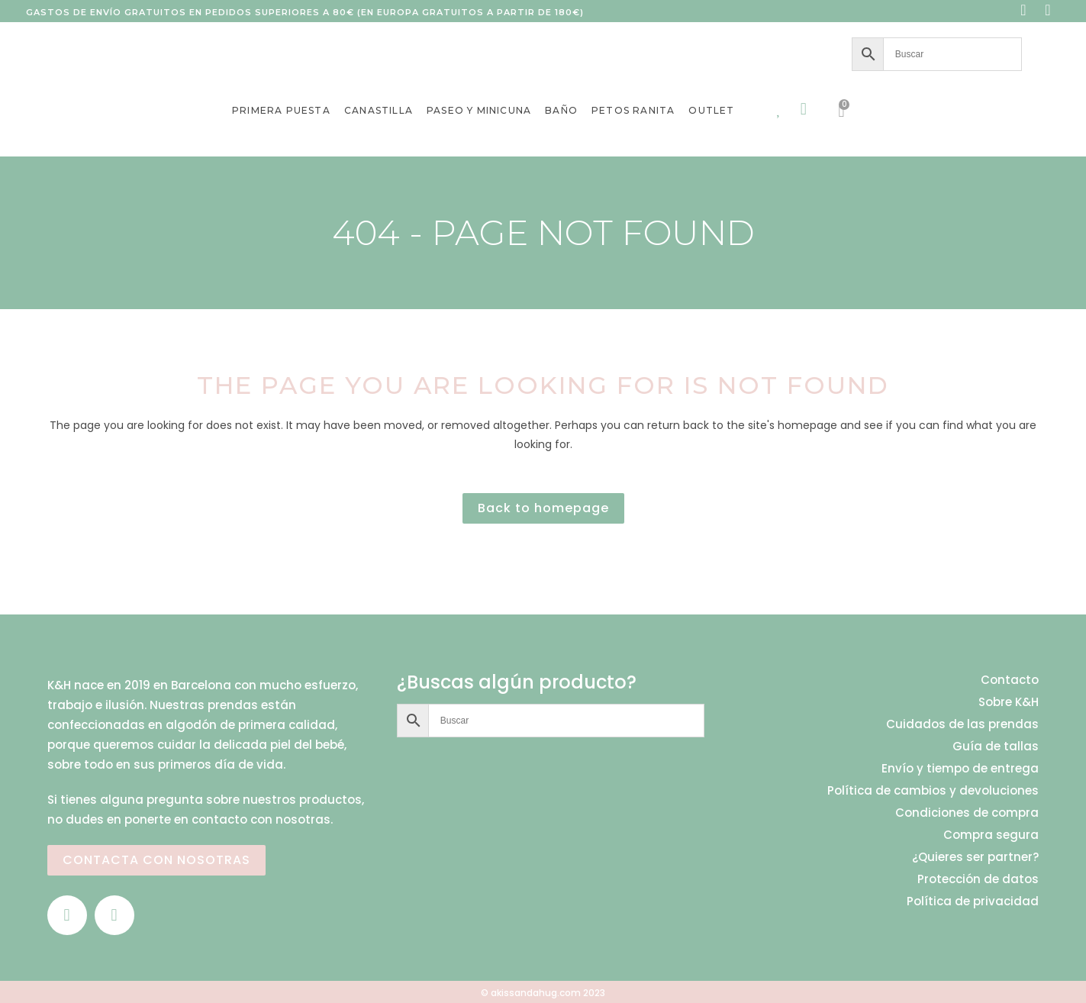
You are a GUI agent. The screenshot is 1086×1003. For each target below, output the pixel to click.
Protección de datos (978, 879)
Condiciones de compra (967, 813)
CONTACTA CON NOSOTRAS (156, 860)
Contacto (1010, 680)
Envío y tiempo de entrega (960, 768)
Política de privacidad (973, 901)
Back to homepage (543, 508)
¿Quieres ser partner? (975, 857)
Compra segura (991, 835)
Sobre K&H (1008, 702)
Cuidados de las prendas (962, 724)
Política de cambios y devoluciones (933, 790)
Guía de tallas (995, 746)
